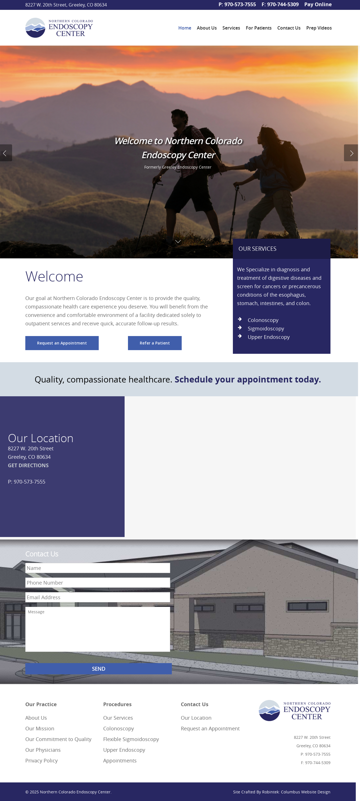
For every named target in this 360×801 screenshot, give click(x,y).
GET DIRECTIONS (28, 465)
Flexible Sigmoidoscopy (131, 739)
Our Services (118, 717)
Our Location (196, 717)
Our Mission (39, 728)
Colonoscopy (118, 728)
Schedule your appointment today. (248, 379)
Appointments (120, 760)
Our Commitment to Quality (58, 739)
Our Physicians (43, 749)
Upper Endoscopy (124, 749)
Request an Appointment (210, 728)
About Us (36, 717)
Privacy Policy (41, 760)
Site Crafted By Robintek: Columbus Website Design (281, 792)
